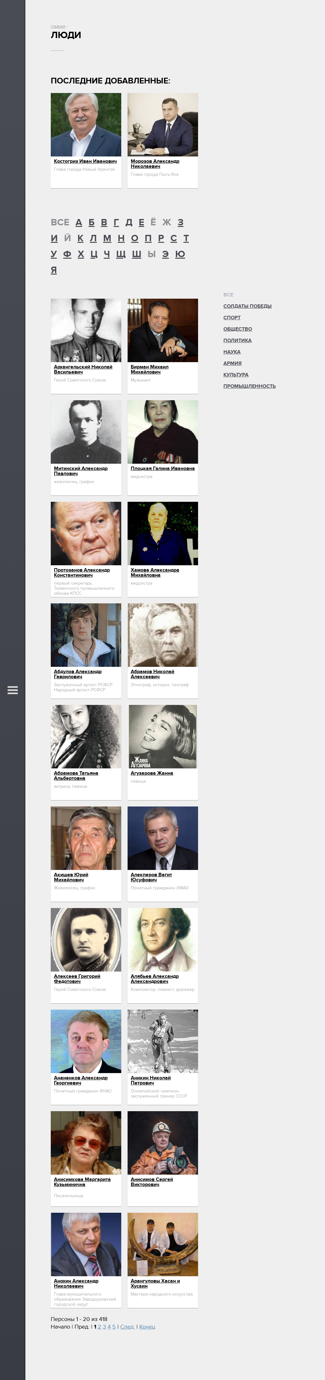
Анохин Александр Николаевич (76, 1283)
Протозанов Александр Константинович (82, 572)
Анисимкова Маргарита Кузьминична (82, 1182)
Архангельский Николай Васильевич (83, 369)
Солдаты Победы (247, 306)
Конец (147, 1327)
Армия (232, 363)
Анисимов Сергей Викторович (152, 1182)
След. (127, 1327)
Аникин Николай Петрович (151, 1080)
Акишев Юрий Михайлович (71, 877)
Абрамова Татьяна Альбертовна (76, 775)
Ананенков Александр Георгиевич (81, 1080)
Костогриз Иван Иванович (85, 161)
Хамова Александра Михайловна (155, 572)
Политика (237, 340)
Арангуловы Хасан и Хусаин (155, 1283)
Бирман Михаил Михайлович (150, 369)
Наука (232, 352)
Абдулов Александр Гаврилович (78, 674)
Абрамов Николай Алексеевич (152, 674)
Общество (237, 329)
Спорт (232, 318)
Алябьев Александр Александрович (155, 979)
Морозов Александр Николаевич (155, 163)
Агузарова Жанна (152, 773)
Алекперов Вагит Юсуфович (151, 877)
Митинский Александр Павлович (81, 471)
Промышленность (249, 386)
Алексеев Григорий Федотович (77, 979)
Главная (58, 27)
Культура (236, 375)
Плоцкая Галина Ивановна (163, 468)
